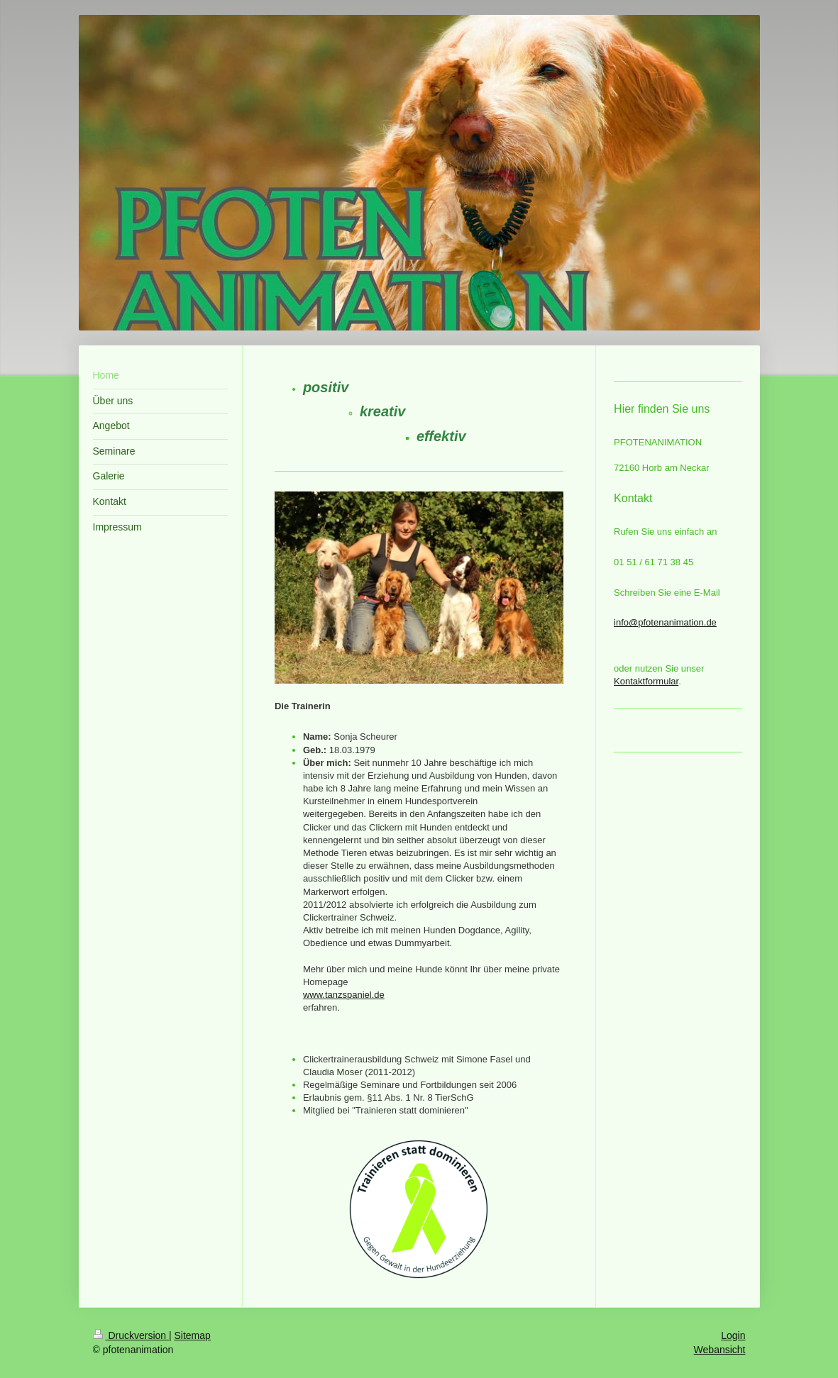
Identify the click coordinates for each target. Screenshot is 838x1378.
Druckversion (131, 1335)
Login (733, 1335)
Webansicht (720, 1349)
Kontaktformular (646, 681)
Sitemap (193, 1335)
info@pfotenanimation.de (665, 622)
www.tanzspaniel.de (344, 994)
